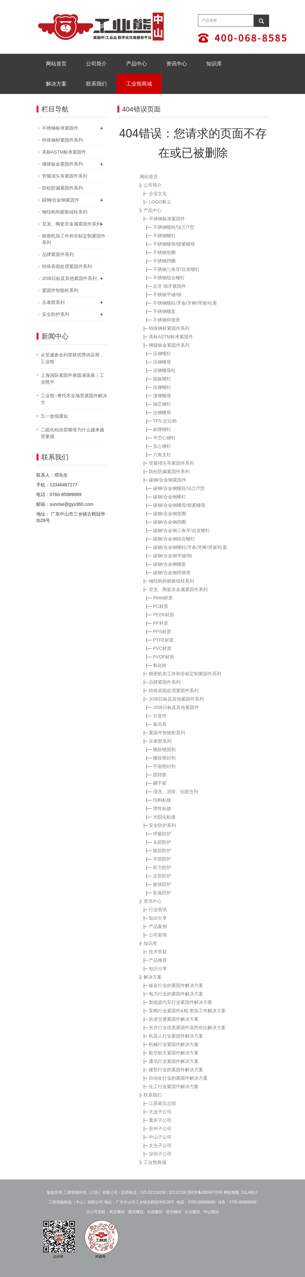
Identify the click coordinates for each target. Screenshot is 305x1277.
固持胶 (160, 774)
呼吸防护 (162, 833)
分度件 (160, 715)
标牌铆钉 (162, 429)
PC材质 (160, 606)
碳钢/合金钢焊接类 (172, 572)
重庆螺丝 (136, 1212)
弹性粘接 (162, 808)
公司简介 (96, 63)
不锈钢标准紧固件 (167, 218)
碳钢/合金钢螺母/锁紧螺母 (179, 505)
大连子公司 (160, 1111)
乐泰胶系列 (160, 741)
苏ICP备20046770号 (205, 1192)
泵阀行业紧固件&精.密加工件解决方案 (187, 1010)
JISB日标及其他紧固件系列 (176, 699)
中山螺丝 (211, 1212)
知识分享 (158, 918)
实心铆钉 (162, 446)
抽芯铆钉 (162, 404)
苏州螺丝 (173, 1212)
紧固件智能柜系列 (167, 732)
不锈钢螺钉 (164, 235)
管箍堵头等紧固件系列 (171, 463)
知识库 (214, 63)
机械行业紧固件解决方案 (174, 1044)
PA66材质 (163, 597)
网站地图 (231, 1192)
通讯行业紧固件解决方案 (174, 1061)
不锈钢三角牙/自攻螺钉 (176, 269)
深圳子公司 (160, 1153)
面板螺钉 (162, 378)
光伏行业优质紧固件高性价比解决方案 (187, 1027)
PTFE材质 (163, 640)
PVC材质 (162, 648)
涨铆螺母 (162, 395)
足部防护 (162, 875)
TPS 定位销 (165, 421)
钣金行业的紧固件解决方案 (176, 985)
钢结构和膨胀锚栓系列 (171, 581)
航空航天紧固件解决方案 (174, 1052)
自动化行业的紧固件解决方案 (178, 1078)
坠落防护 (162, 892)
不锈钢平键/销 (167, 294)
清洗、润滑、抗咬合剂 (175, 791)
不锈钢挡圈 (164, 260)
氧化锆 (160, 665)
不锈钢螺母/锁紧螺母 (174, 244)
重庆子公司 (160, 1120)
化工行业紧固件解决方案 (174, 1086)
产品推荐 (158, 960)
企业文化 (158, 193)
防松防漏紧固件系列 (169, 471)
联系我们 (96, 84)
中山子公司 (160, 1137)
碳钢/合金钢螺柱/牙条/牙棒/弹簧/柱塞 (190, 547)
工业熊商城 (139, 84)
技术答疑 (158, 951)
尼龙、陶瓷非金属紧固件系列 (178, 589)
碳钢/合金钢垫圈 (169, 513)
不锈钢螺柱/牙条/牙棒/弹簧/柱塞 (185, 303)
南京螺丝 (117, 1212)
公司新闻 (158, 934)
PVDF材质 (163, 656)
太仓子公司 (160, 1145)
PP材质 (160, 623)
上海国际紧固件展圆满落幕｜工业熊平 (72, 379)
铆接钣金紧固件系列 (169, 345)
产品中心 (136, 63)
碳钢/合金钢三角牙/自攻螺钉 (181, 530)
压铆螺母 (162, 362)
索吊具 (160, 724)
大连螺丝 (154, 1212)
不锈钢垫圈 (164, 252)
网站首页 (56, 63)
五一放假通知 (54, 416)
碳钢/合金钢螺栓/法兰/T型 (179, 488)
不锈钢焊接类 (166, 319)
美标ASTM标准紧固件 (171, 336)
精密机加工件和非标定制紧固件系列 (185, 673)
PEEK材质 (163, 614)
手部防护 (162, 859)
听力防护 (162, 867)
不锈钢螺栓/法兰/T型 (173, 227)
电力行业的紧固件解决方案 (176, 993)
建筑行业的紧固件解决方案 (176, 1069)
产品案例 (158, 926)
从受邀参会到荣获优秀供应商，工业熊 (72, 358)
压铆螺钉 (162, 353)
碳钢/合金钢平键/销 (172, 555)
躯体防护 (162, 884)
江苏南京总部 (162, 1103)
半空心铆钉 (164, 437)
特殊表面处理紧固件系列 (174, 690)
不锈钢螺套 (164, 311)
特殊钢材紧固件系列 (169, 328)
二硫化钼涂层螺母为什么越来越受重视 (72, 433)
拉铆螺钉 (162, 387)
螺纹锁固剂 (164, 749)
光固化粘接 (164, 816)
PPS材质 (162, 631)
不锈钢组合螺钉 (169, 277)
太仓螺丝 (192, 1212)
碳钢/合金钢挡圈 (169, 522)
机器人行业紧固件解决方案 (176, 1036)
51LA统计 (249, 1192)
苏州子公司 (160, 1128)
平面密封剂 (164, 766)
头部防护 (162, 842)
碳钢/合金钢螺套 (169, 564)
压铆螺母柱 (164, 370)
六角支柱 (162, 454)
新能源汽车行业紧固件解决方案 (180, 1002)
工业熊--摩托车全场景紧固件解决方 (74, 399)
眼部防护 (162, 850)
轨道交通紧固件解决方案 (174, 1019)
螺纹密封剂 (164, 757)
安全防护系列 (162, 825)
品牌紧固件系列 (164, 682)
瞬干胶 (160, 783)
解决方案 (56, 84)
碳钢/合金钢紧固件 (167, 479)
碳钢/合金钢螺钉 (169, 496)
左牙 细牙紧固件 (169, 286)
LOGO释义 (160, 201)
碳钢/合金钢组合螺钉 (174, 538)
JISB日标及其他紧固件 (176, 707)
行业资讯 (158, 909)
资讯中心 (176, 63)
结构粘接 (162, 800)
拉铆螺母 (162, 412)
